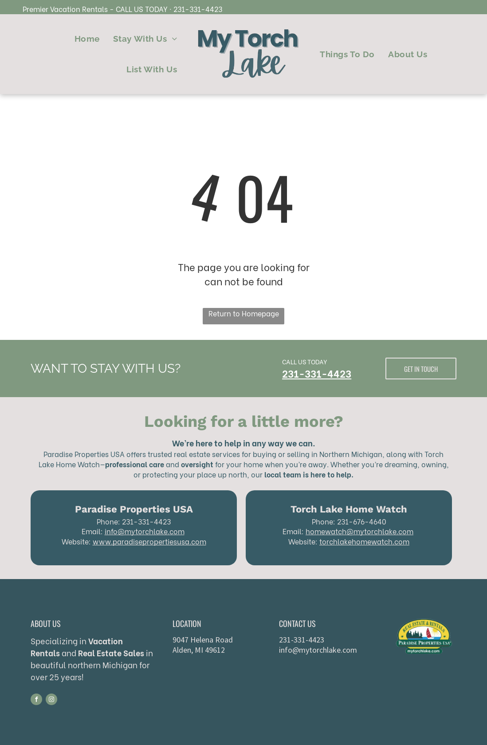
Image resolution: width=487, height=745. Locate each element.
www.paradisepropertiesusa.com (149, 541)
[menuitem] (87, 39)
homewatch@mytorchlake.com (359, 531)
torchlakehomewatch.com (364, 541)
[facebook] (36, 700)
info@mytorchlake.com (145, 531)
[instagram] (51, 700)
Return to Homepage (243, 313)
